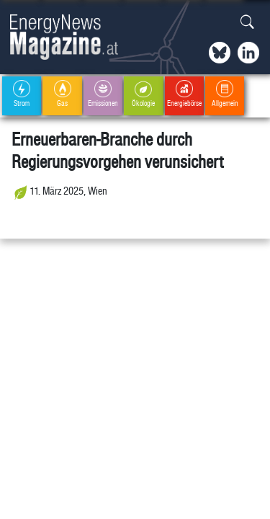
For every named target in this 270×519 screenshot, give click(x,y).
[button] (247, 22)
